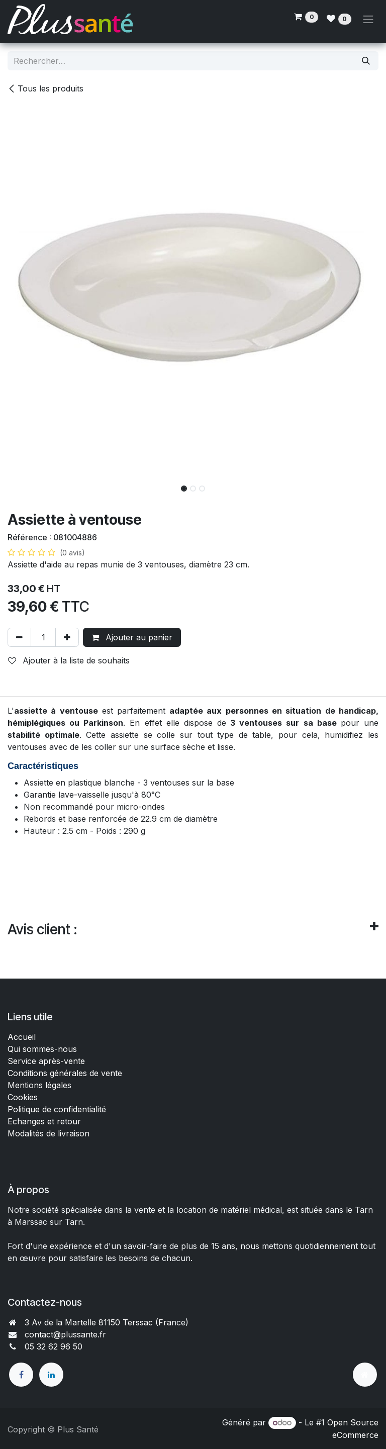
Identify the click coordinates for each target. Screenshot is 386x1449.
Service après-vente (46, 1061)
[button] (26, 485)
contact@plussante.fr (65, 1334)
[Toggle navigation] (368, 19)
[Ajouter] (67, 637)
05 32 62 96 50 (53, 1346)
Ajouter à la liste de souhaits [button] (69, 660)
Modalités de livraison (48, 1133)
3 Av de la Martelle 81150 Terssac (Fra (98, 1322)
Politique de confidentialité (57, 1109)
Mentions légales (39, 1085)
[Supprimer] (19, 637)
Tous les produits (45, 88)
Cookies (23, 1097)
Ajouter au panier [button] (131, 637)
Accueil (22, 1037)
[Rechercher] (365, 60)
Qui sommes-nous (42, 1049)
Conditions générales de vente (66, 1073)
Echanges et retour (44, 1121)
